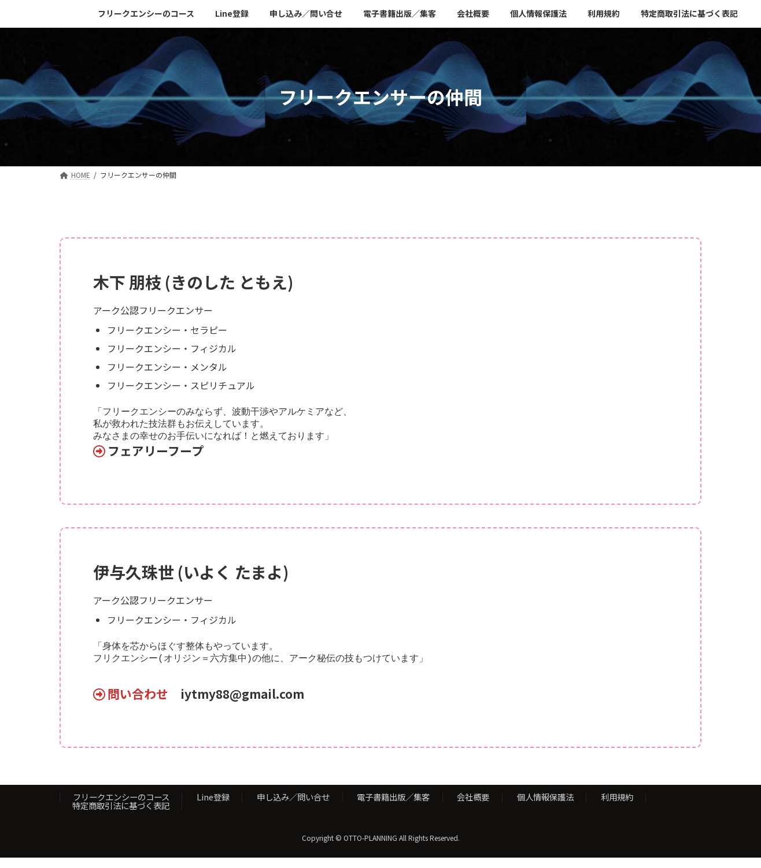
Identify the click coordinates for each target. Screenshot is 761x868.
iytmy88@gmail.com (242, 704)
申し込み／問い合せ (293, 807)
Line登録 (213, 807)
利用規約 (617, 807)
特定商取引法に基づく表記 (120, 816)
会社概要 (473, 807)
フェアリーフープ (156, 454)
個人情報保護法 (545, 807)
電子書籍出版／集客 (393, 807)
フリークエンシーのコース (121, 807)
